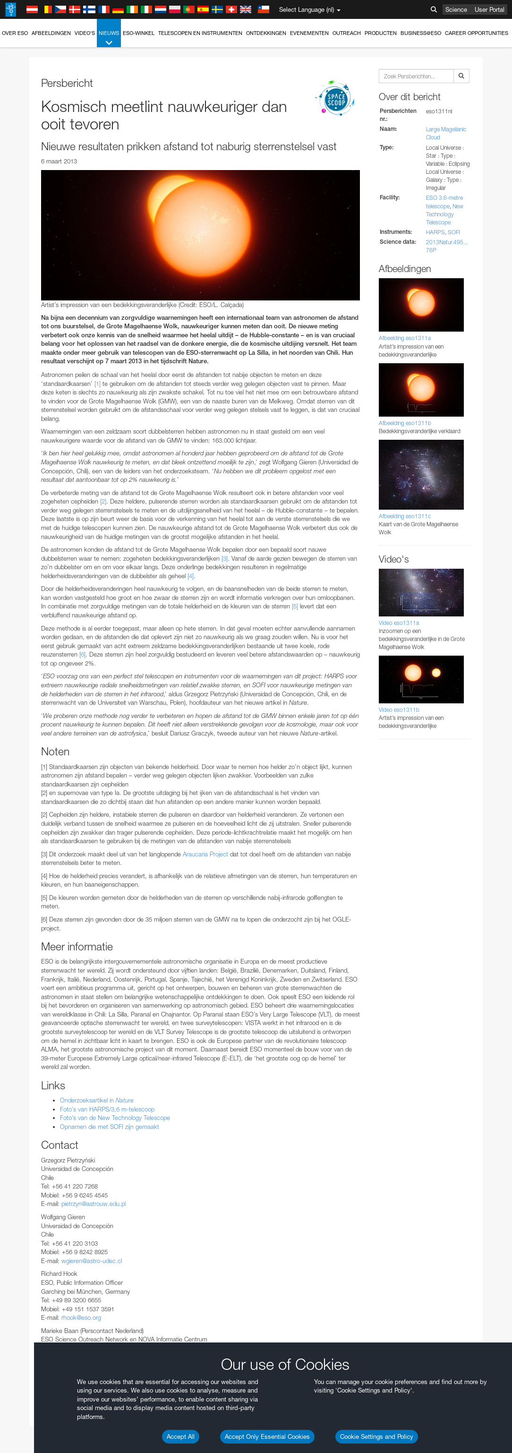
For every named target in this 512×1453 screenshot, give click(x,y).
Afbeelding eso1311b (405, 423)
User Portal (489, 9)
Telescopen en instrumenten (200, 33)
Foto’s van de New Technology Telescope (115, 1117)
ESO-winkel (138, 33)
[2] (103, 501)
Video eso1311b (399, 709)
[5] (295, 606)
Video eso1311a (399, 622)
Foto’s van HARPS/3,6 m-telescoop (107, 1109)
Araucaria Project (205, 854)
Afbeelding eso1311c (405, 516)
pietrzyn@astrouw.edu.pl (93, 1203)
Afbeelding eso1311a (405, 338)
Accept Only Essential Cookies (267, 1436)
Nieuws (109, 38)
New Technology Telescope (444, 214)
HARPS (435, 232)
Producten (381, 33)
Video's (85, 33)
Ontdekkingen (266, 33)
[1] (97, 383)
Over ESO (15, 33)
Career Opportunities (476, 33)
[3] (225, 558)
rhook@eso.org (81, 1317)
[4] (191, 576)
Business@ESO (421, 33)
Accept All (181, 1436)
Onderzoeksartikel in (97, 1100)
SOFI (454, 232)
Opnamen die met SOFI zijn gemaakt (109, 1126)
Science (456, 9)
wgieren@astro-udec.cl (91, 1261)
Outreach (347, 33)
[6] (82, 654)
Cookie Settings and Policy (376, 1436)
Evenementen (309, 33)
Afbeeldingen (51, 33)
